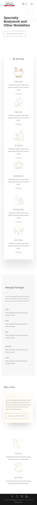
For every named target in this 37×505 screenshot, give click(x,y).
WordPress (18, 502)
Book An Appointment (14, 34)
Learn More (18, 94)
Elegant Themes (18, 500)
